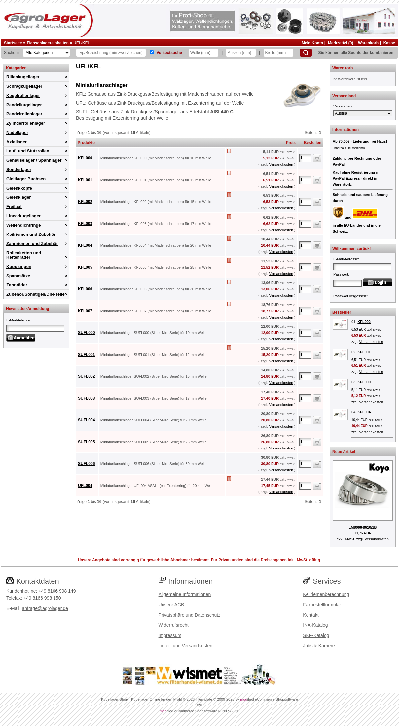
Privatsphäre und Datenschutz (190, 615)
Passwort (340, 274)
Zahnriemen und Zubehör (32, 243)
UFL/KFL (81, 43)
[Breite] (278, 53)
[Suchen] (306, 53)
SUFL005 (86, 442)
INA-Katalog (315, 625)
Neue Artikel (343, 451)
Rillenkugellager (22, 76)
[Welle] (203, 53)
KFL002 (85, 201)
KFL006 (85, 289)
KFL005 (85, 267)
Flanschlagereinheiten (48, 43)
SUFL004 (86, 420)
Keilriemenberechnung (326, 594)
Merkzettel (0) (340, 43)
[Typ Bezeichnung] (111, 53)
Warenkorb (368, 43)
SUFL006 (86, 463)
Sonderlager (18, 169)
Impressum (170, 635)
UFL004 (85, 485)
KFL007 (85, 311)
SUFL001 (86, 354)
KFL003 (85, 223)
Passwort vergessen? (350, 296)
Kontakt (310, 615)
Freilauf (14, 206)
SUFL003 (86, 398)
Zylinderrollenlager (25, 123)
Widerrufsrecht (174, 625)
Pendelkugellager (24, 104)
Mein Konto (312, 43)
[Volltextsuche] (152, 52)
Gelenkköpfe (19, 188)
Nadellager (17, 132)
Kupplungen (18, 266)
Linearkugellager (23, 215)
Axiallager (16, 141)
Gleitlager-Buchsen (26, 178)
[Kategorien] (46, 53)
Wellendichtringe (23, 225)
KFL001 (85, 180)
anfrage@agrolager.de (45, 608)
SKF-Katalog (316, 635)
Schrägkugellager (24, 86)
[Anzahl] (305, 158)
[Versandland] (362, 113)
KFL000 (85, 158)
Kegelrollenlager (23, 95)
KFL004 (85, 245)
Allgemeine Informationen (185, 594)
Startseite (13, 43)
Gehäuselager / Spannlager (34, 160)
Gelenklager (18, 197)
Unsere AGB (171, 604)
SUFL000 (86, 332)
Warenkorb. (342, 184)
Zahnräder (16, 284)
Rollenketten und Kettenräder (23, 255)
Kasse (389, 43)
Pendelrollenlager (24, 113)
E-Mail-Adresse (18, 320)
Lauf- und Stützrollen (27, 151)
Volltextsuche (169, 52)
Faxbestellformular (322, 604)
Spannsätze (18, 275)
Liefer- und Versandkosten (185, 645)
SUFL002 (86, 376)
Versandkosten (281, 164)
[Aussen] (241, 53)
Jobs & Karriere (319, 645)
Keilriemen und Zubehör (31, 234)
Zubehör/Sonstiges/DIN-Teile (35, 294)
